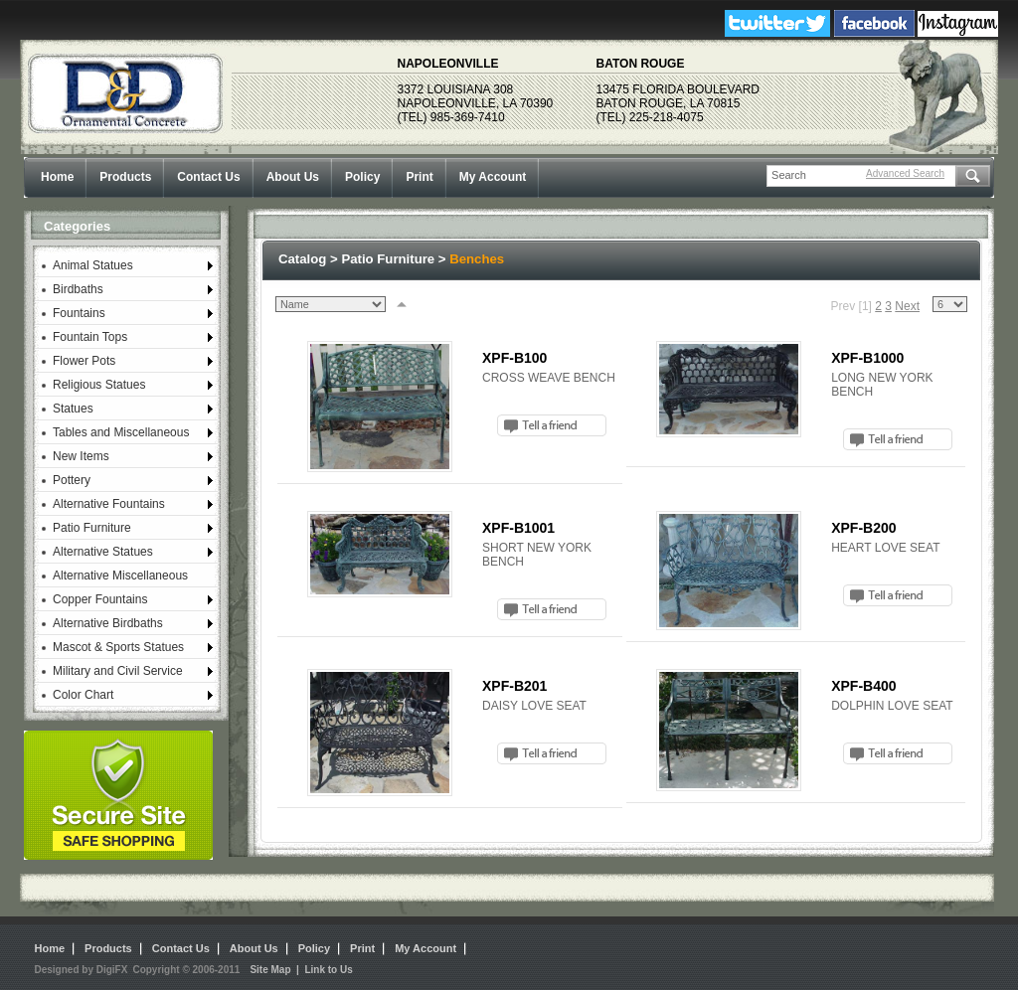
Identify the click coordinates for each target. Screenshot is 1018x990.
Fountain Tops (90, 337)
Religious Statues (99, 385)
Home (57, 177)
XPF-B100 (514, 358)
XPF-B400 (863, 686)
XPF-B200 (863, 528)
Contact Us (208, 177)
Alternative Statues (103, 552)
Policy (362, 177)
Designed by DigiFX (81, 969)
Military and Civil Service (118, 671)
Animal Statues (93, 265)
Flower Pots (84, 361)
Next (907, 306)
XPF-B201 (514, 686)
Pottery (71, 480)
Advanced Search (905, 173)
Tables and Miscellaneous (121, 432)
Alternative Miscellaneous (120, 575)
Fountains (79, 313)
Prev (843, 306)
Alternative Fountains (109, 504)
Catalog (302, 258)
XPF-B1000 (867, 358)
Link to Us (328, 969)
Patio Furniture (92, 528)
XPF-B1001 (518, 528)
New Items (81, 456)
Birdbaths (78, 289)
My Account (493, 177)
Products (125, 177)
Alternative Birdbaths (108, 623)
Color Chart (83, 695)
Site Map (270, 969)
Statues (73, 408)
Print (419, 177)
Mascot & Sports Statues (118, 647)
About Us (292, 177)
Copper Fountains (100, 599)
